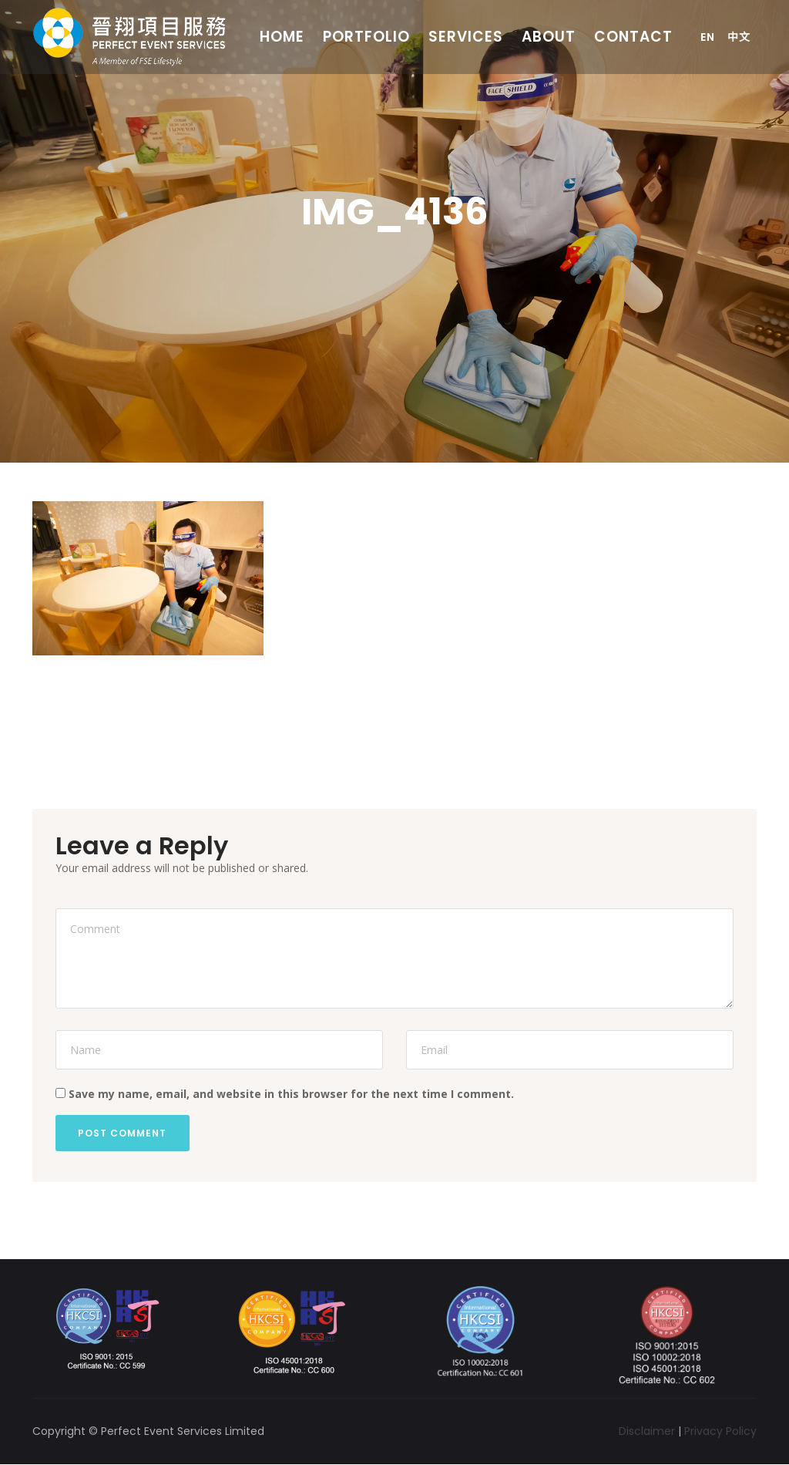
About (549, 36)
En (707, 37)
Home (282, 36)
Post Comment (123, 1133)
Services (465, 36)
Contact (633, 36)
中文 (738, 37)
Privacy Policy (720, 1431)
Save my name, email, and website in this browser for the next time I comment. (291, 1093)
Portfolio (366, 36)
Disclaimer (647, 1431)
